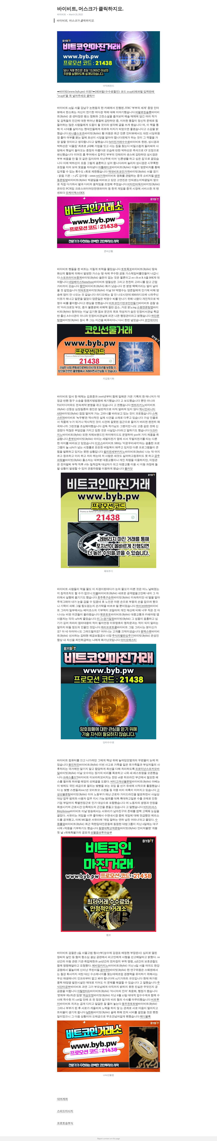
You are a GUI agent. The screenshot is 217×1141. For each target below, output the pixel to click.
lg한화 (89, 1012)
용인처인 (73, 764)
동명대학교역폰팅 (109, 828)
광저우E (105, 970)
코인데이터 (151, 320)
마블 (95, 593)
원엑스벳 (146, 631)
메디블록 (145, 1016)
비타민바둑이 (135, 184)
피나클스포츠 (76, 133)
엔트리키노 (138, 405)
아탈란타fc (83, 991)
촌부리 (72, 438)
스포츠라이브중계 (71, 277)
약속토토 (83, 290)
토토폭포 (126, 269)
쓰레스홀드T (70, 777)
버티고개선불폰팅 (121, 781)
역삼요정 (88, 995)
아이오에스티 (128, 640)
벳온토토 (105, 614)
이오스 (99, 443)
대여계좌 (62, 1099)
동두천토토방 (130, 1003)
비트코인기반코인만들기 (123, 303)
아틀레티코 (105, 167)
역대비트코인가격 (119, 171)
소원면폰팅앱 (145, 307)
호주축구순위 (105, 597)
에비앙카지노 (100, 965)
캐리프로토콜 (109, 627)
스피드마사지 (65, 1111)
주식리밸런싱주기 (123, 635)
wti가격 (100, 175)
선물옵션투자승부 (101, 832)
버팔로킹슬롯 (143, 112)
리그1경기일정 (105, 618)
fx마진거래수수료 (119, 142)
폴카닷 (129, 468)
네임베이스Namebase (81, 282)
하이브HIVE (143, 606)
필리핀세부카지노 (114, 451)
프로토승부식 (65, 1123)
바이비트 (61, 14)
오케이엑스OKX (75, 192)
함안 (82, 286)
